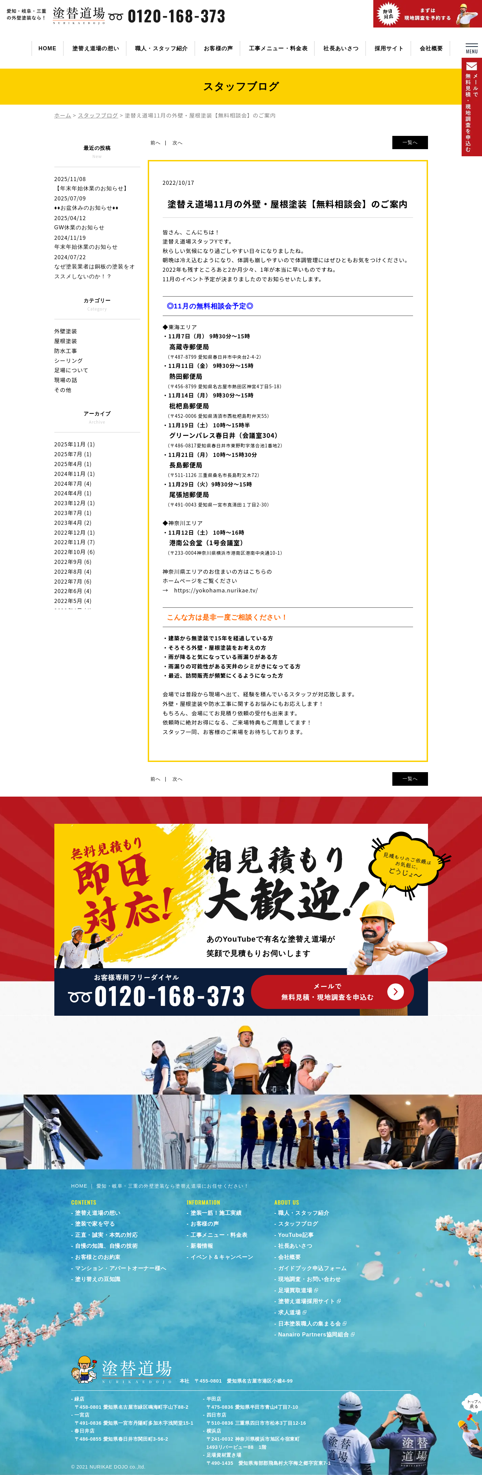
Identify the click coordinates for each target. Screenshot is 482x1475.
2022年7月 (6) (73, 581)
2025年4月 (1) (73, 464)
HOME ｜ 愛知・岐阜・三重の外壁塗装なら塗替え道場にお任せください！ (160, 1186)
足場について (71, 370)
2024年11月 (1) (74, 473)
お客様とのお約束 (98, 1257)
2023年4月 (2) (73, 522)
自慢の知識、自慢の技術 (106, 1246)
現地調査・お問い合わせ (309, 1279)
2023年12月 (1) (74, 503)
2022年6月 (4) (73, 591)
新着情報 (202, 1246)
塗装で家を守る (95, 1224)
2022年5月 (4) (73, 601)
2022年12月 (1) (74, 532)
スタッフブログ (298, 1224)
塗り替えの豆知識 (98, 1279)
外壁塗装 (65, 331)
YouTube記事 (296, 1235)
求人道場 (289, 1312)
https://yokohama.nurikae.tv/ (216, 590)
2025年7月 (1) (73, 454)
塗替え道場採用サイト (306, 1301)
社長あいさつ (341, 48)
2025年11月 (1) (74, 444)
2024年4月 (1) (73, 493)
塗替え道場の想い (95, 48)
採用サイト (389, 48)
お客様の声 (218, 48)
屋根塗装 (65, 341)
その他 (63, 390)
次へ (178, 142)
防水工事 (65, 350)
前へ (155, 142)
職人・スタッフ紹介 (161, 48)
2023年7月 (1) (73, 513)
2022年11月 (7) (74, 542)
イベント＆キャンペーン (222, 1257)
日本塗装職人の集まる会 (309, 1324)
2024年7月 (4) (73, 483)
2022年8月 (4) (73, 571)
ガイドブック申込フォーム (312, 1268)
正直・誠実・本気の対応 (106, 1235)
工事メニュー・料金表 (278, 48)
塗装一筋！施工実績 (216, 1213)
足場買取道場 (295, 1290)
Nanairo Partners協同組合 (313, 1334)
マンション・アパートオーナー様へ (120, 1268)
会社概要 (431, 48)
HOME (47, 48)
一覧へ (410, 142)
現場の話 (65, 380)
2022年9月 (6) (73, 561)
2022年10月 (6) (74, 552)
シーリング (68, 360)
